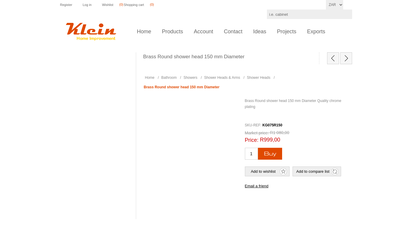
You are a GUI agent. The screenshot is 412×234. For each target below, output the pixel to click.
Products (172, 31)
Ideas (259, 31)
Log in (87, 5)
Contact (233, 31)
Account (203, 31)
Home (144, 31)
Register (66, 5)
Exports (316, 31)
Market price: (257, 133)
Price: (252, 140)
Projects (286, 31)
